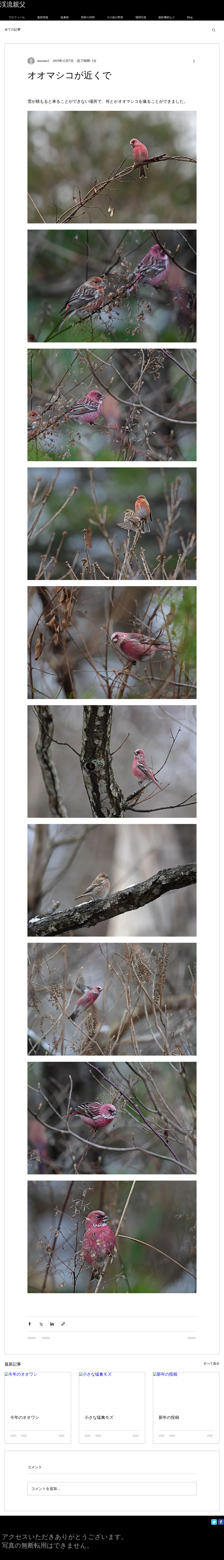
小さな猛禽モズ (99, 1417)
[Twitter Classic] (214, 1522)
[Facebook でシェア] (29, 1324)
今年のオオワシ (24, 1417)
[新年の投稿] (186, 1390)
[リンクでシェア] (63, 1324)
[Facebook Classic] (221, 1522)
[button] (213, 30)
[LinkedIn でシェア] (52, 1324)
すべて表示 (211, 1363)
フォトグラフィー (52, 4)
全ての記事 (13, 29)
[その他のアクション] (194, 61)
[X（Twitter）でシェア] (41, 1324)
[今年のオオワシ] (38, 1390)
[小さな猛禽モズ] (112, 1390)
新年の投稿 (169, 1417)
